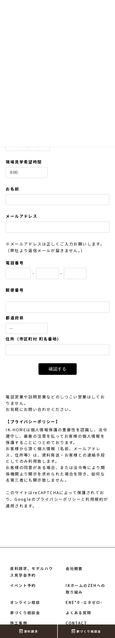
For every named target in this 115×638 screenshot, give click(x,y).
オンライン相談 (25, 602)
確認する (57, 369)
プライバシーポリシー (58, 499)
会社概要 (74, 568)
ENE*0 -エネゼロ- (84, 602)
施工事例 (18, 622)
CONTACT (76, 622)
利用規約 (95, 499)
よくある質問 (78, 612)
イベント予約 (23, 585)
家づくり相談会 (25, 612)
